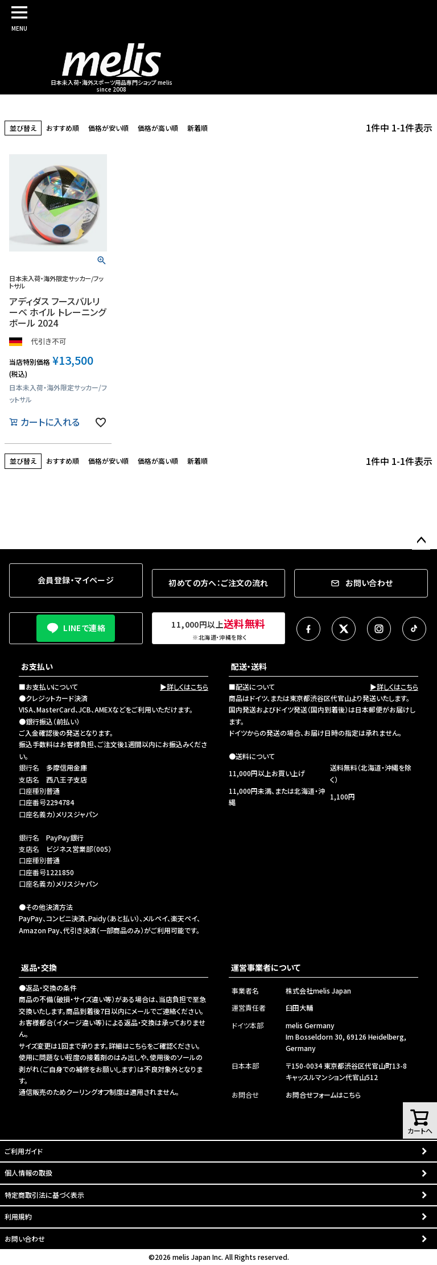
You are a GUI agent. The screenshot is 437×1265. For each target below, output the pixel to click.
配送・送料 (249, 666)
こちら (138, 1045)
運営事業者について (265, 967)
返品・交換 (39, 967)
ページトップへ (421, 540)
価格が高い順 (158, 128)
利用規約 (18, 1216)
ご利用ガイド (24, 1151)
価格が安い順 (108, 128)
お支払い (37, 666)
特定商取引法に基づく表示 (44, 1195)
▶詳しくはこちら (184, 686)
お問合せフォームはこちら (323, 1094)
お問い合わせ (25, 1238)
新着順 (197, 128)
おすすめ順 (62, 128)
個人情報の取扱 (28, 1172)
